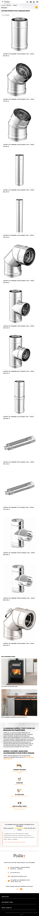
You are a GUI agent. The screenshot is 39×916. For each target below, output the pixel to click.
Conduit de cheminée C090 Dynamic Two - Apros (18, 280)
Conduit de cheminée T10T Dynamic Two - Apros (18, 507)
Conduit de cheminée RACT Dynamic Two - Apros (18, 371)
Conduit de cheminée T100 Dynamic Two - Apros (18, 235)
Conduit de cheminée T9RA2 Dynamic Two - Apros (19, 598)
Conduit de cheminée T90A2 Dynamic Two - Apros (19, 552)
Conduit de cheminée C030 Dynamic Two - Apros (18, 144)
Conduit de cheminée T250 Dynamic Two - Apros (18, 54)
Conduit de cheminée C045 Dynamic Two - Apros (18, 99)
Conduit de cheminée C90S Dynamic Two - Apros (18, 643)
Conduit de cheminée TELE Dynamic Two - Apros (18, 416)
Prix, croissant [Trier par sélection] (8, 15)
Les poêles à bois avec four (19, 672)
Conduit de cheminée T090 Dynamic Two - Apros (18, 326)
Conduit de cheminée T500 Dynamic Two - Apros (18, 190)
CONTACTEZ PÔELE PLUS (19, 876)
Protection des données (27, 912)
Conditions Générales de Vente (12, 912)
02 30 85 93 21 (15, 872)
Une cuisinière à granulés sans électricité (19, 703)
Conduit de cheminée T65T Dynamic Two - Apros (18, 462)
